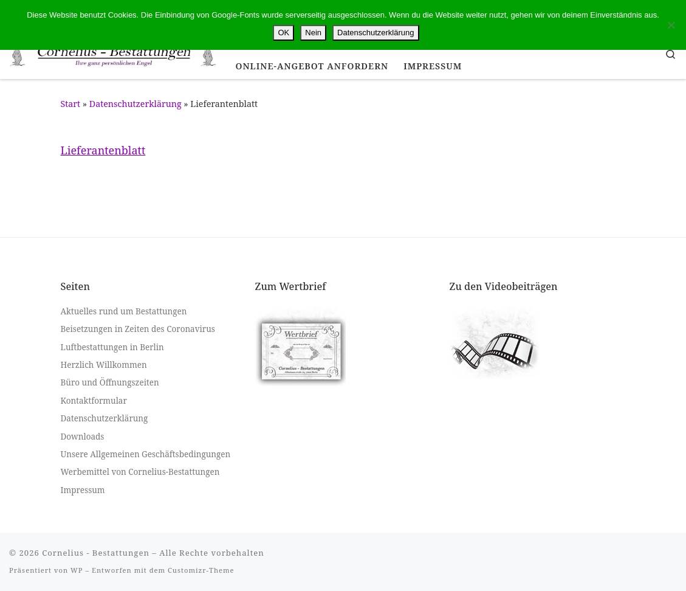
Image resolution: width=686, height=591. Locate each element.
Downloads (83, 435)
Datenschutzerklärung (135, 103)
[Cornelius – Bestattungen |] (113, 53)
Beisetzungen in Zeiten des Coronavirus (138, 328)
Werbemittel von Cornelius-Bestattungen (140, 471)
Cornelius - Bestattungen (95, 552)
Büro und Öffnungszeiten (110, 382)
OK (283, 32)
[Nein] (671, 25)
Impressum (83, 490)
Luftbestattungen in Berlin (112, 347)
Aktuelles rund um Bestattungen (124, 311)
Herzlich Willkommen (104, 364)
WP (76, 570)
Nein (313, 32)
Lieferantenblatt (103, 150)
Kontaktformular (94, 400)
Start (71, 103)
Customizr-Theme (201, 570)
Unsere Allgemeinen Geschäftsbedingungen (146, 454)
